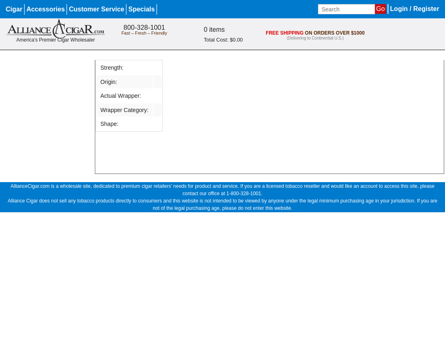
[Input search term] (346, 9)
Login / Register (414, 8)
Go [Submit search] (380, 8)
